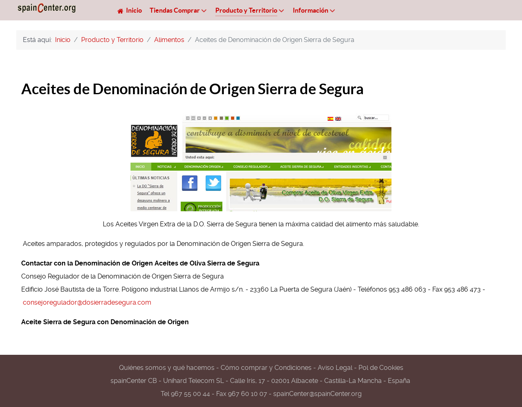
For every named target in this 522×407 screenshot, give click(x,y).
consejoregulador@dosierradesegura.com (87, 302)
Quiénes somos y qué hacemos (167, 368)
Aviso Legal (335, 368)
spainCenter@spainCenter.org (317, 394)
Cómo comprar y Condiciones (266, 368)
